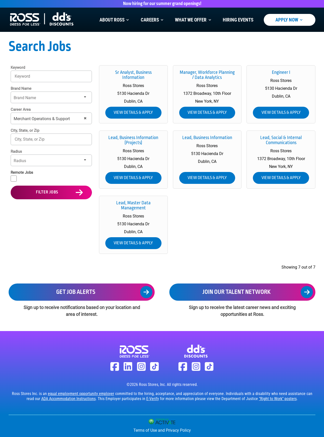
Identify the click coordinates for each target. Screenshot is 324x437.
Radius (16, 151)
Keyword (18, 67)
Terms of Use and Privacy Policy (162, 430)
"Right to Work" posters (278, 398)
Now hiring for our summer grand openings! (162, 3)
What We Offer (193, 20)
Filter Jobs (47, 192)
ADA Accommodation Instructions (68, 398)
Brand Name (21, 88)
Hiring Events (238, 20)
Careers (153, 20)
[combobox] (51, 139)
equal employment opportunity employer (81, 393)
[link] (133, 94)
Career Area (21, 109)
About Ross (114, 20)
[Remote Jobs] (14, 179)
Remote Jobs (22, 172)
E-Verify (152, 398)
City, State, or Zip (25, 130)
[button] (85, 118)
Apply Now (289, 20)
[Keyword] (51, 76)
